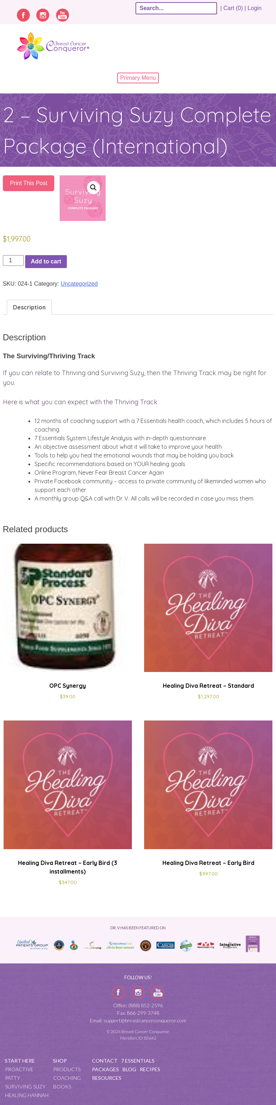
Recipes (150, 1069)
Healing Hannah (27, 1095)
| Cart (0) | (233, 8)
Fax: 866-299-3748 (138, 1013)
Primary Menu (138, 78)
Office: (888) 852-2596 (138, 1005)
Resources (106, 1078)
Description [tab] (29, 307)
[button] (93, 187)
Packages (105, 1069)
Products (66, 1069)
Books (62, 1086)
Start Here (20, 1061)
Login (255, 8)
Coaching (67, 1078)
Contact (105, 1061)
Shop (60, 1061)
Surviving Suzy (25, 1086)
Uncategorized (79, 284)
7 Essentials (138, 1061)
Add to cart (46, 261)
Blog (129, 1069)
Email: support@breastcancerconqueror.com (138, 1020)
